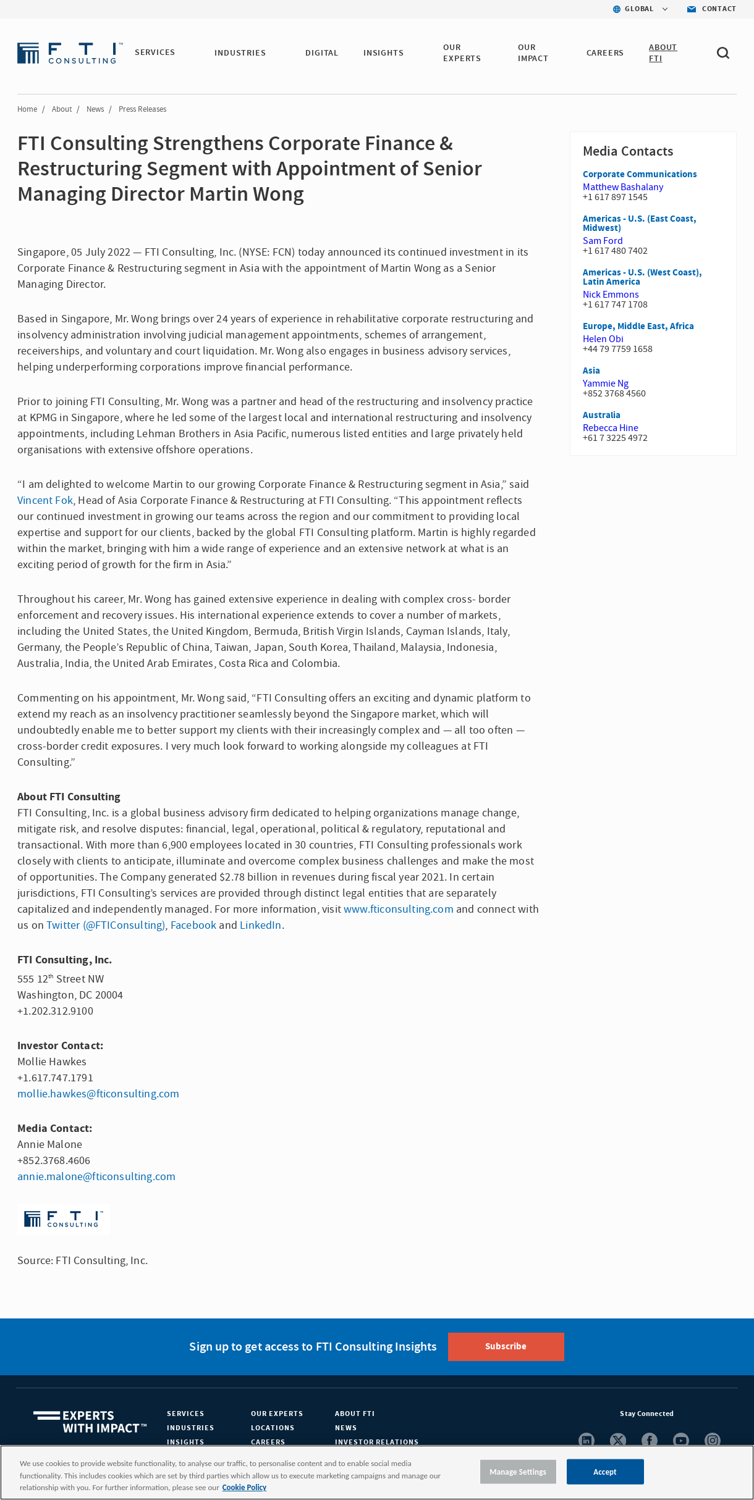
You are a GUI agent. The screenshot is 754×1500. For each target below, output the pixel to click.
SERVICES (155, 53)
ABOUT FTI (664, 53)
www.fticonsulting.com (399, 909)
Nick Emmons (611, 294)
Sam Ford (603, 241)
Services (186, 1414)
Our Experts (277, 1414)
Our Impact (534, 53)
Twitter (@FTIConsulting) (105, 925)
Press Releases (142, 109)
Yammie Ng (606, 383)
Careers (268, 1442)
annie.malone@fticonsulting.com (96, 1177)
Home (27, 109)
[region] (377, 1472)
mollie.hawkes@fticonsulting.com (98, 1094)
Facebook (193, 925)
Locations (273, 1428)
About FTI (355, 1414)
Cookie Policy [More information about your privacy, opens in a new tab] (244, 1487)
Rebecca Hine (610, 428)
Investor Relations (377, 1442)
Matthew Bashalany (623, 187)
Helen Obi (603, 339)
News (95, 109)
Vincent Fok (45, 500)
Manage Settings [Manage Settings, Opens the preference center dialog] (517, 1471)
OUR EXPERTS (463, 53)
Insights (186, 1442)
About (62, 109)
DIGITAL (323, 53)
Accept (605, 1471)
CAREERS (606, 53)
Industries (190, 1428)
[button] (183, 53)
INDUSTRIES (241, 53)
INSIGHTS (385, 53)
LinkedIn (260, 925)
